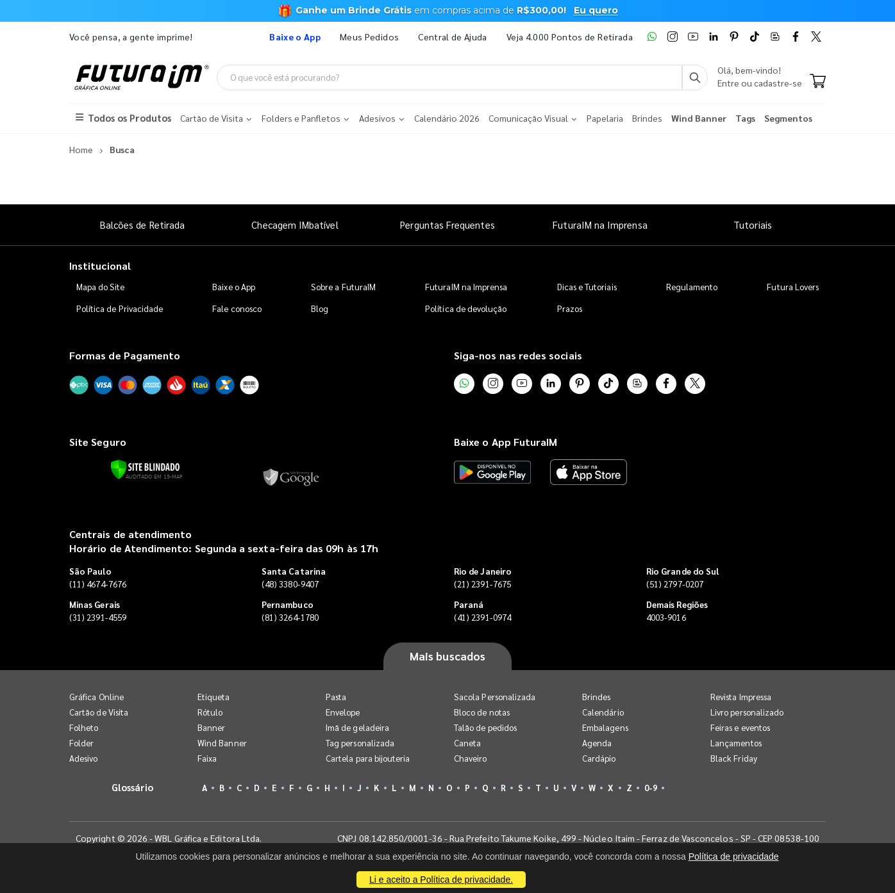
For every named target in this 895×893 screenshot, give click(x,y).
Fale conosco (237, 308)
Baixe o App (233, 286)
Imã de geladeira (357, 727)
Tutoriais (752, 224)
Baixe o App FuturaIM (505, 441)
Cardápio (599, 758)
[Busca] (695, 77)
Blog (319, 308)
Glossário (133, 787)
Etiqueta (213, 696)
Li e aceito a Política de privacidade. (441, 879)
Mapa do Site (100, 286)
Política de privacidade (734, 856)
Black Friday (733, 758)
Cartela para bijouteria (368, 758)
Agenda (597, 742)
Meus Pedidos (369, 36)
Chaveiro (470, 758)
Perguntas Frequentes (447, 224)
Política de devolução (465, 308)
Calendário (603, 712)
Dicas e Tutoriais (587, 286)
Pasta (336, 696)
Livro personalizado (746, 712)
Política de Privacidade (119, 308)
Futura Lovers (793, 286)
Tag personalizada (360, 742)
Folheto (83, 727)
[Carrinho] (818, 82)
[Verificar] (145, 469)
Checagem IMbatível (294, 224)
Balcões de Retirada (142, 224)
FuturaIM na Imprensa (600, 224)
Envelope (343, 712)
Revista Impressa (740, 696)
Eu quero (596, 10)
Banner (211, 727)
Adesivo (83, 758)
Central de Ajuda (452, 36)
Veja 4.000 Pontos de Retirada (569, 36)
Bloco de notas (482, 712)
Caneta (467, 742)
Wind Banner (222, 742)
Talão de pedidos (485, 727)
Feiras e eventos (740, 727)
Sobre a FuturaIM (343, 286)
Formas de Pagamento (124, 355)
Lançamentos (736, 742)
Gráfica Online (96, 696)
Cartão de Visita (98, 712)
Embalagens (605, 727)
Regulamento (692, 286)
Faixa (207, 758)
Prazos (569, 308)
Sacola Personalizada (494, 696)
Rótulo (209, 712)
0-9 (650, 787)
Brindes (596, 696)
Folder (81, 742)
